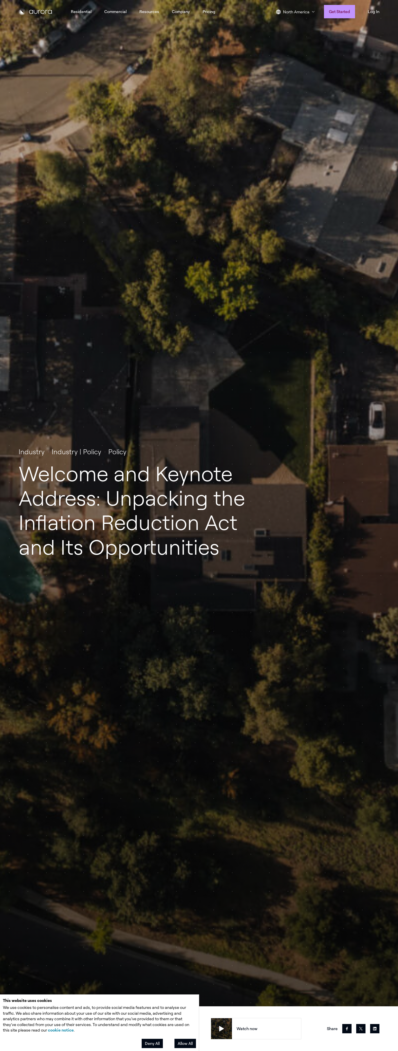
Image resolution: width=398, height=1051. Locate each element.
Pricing (209, 11)
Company (181, 11)
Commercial (115, 11)
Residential (81, 11)
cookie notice (61, 1029)
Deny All (152, 1043)
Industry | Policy (76, 451)
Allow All (185, 1043)
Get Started (339, 11)
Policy (117, 451)
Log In (373, 11)
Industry (32, 451)
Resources (149, 11)
